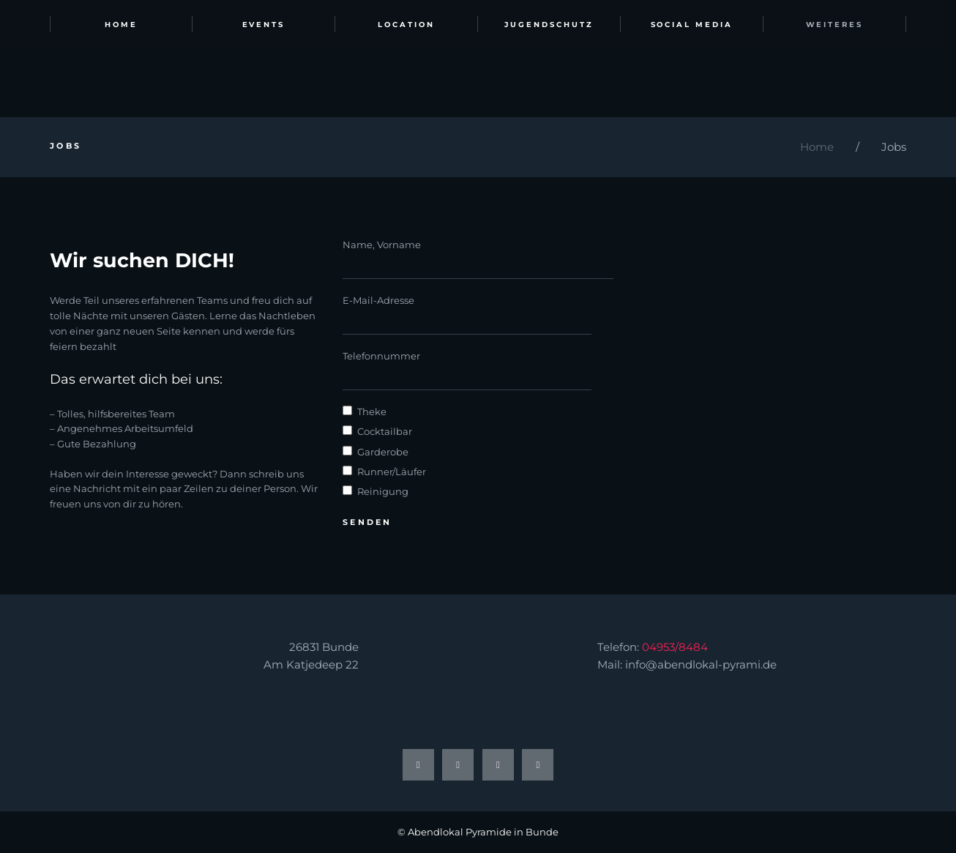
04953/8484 (675, 647)
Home (817, 147)
